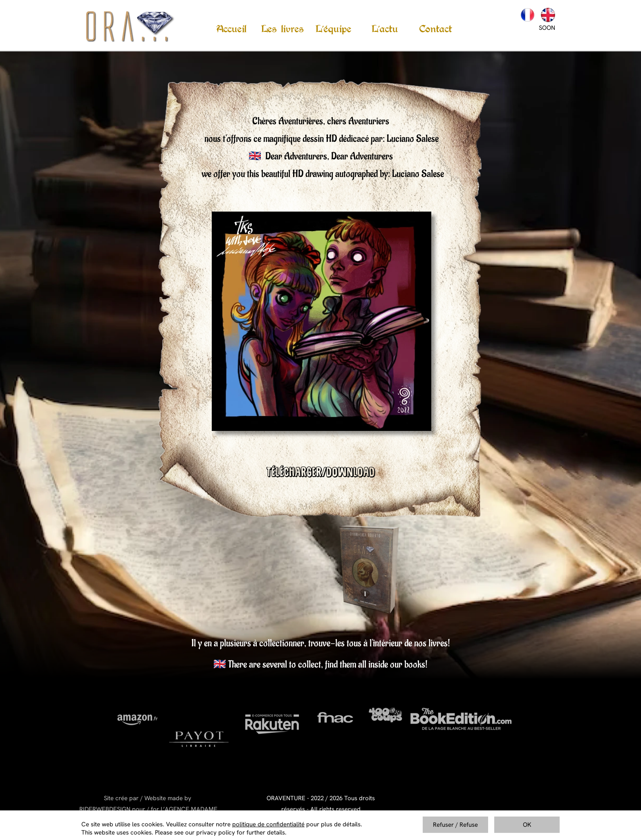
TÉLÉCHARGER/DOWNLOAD (321, 474)
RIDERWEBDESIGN (104, 809)
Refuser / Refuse (455, 825)
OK (527, 825)
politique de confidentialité (268, 824)
